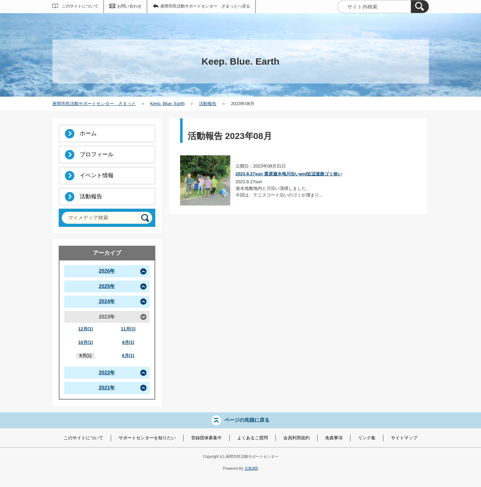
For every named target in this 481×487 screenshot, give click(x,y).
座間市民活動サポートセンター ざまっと (94, 103)
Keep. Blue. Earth (167, 103)
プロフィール (97, 154)
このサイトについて (79, 6)
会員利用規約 (296, 437)
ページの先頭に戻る (247, 419)
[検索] (420, 6)
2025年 (107, 286)
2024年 (107, 301)
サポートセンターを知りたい (147, 437)
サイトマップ (404, 437)
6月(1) (128, 355)
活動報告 (207, 103)
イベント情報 (97, 175)
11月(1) (128, 328)
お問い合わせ (129, 6)
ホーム (88, 133)
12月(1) (85, 328)
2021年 (107, 387)
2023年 (107, 316)
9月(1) (128, 342)
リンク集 (367, 437)
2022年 (107, 372)
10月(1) (85, 342)
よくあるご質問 (252, 437)
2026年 (107, 271)
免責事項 (334, 437)
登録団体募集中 (206, 437)
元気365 (251, 468)
